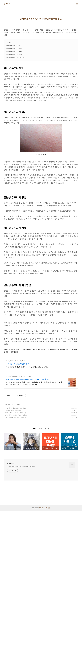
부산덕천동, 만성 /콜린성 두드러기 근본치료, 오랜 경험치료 (27, 485)
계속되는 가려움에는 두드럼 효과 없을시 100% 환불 (27, 498)
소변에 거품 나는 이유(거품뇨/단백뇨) (15, 534)
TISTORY (41, 653)
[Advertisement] (41, 255)
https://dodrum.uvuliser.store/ (17, 495)
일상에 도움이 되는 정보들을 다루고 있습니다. (21, 585)
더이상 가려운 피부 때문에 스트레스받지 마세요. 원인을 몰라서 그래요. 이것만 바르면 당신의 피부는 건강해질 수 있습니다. (34, 502)
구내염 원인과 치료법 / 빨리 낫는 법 (14, 527)
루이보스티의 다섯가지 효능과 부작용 (15, 531)
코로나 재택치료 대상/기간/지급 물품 (14, 536)
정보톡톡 (7, 3)
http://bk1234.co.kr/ (13, 480)
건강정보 (7, 523)
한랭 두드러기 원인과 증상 (12, 529)
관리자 (48, 653)
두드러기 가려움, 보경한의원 (17, 482)
